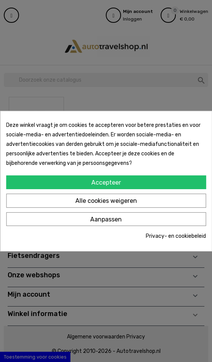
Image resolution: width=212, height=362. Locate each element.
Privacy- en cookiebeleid (176, 236)
